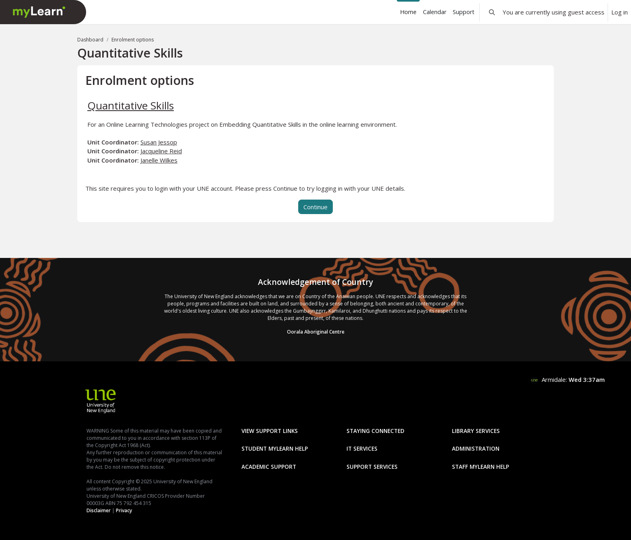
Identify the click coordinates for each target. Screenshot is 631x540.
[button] (492, 12)
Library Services (476, 431)
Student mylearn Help (274, 448)
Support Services (372, 466)
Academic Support (268, 466)
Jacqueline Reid (161, 151)
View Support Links (269, 431)
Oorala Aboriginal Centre (315, 331)
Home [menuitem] (408, 12)
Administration (475, 448)
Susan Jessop (158, 142)
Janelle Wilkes (158, 160)
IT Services (361, 448)
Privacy (124, 510)
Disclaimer (99, 510)
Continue (315, 207)
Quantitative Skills (130, 105)
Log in (619, 12)
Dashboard (90, 39)
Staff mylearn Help (480, 466)
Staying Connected (375, 431)
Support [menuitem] (463, 12)
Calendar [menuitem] (434, 12)
